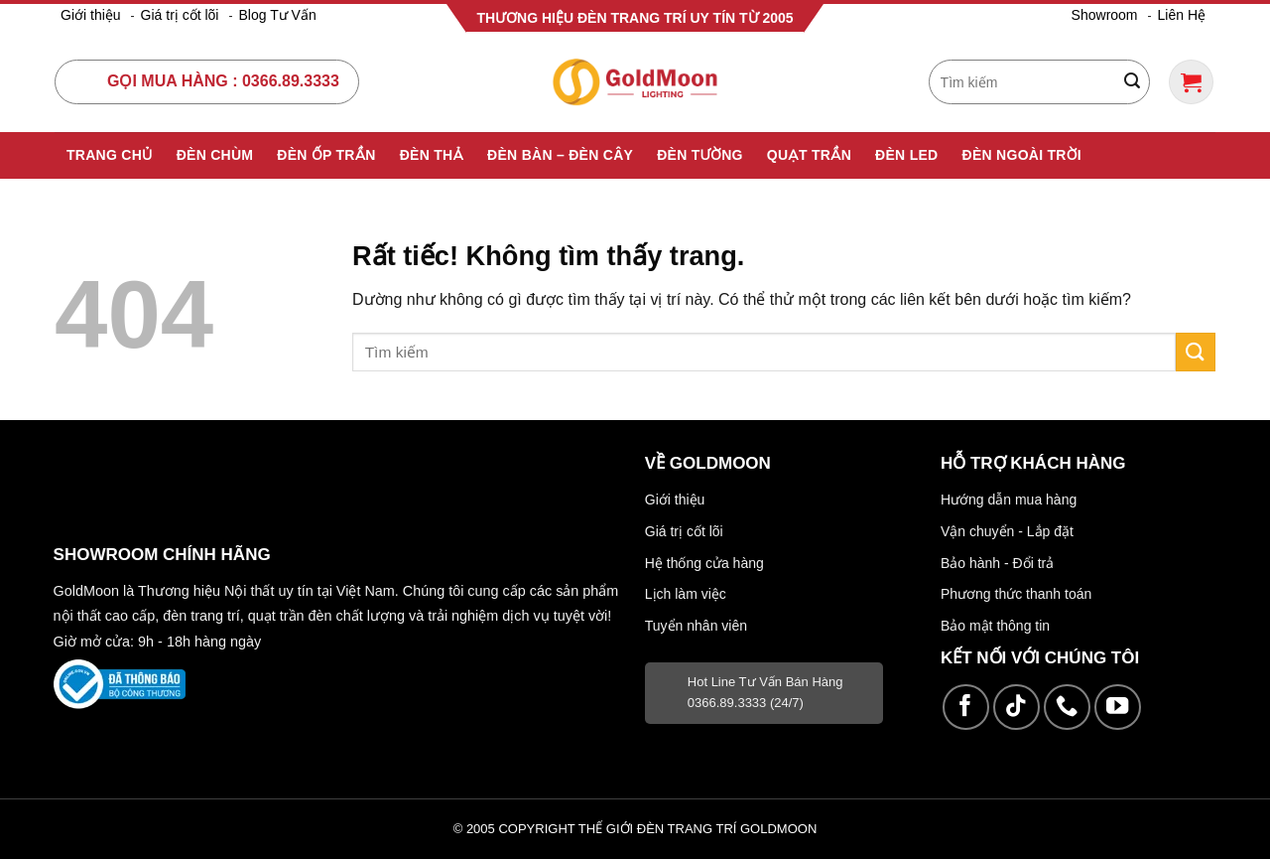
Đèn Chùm (215, 155)
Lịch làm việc (685, 594)
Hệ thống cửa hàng (704, 563)
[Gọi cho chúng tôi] (1067, 707)
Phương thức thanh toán (1016, 594)
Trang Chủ (109, 155)
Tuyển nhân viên (696, 626)
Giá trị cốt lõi (180, 15)
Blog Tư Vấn (277, 15)
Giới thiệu (91, 15)
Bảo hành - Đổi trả (997, 563)
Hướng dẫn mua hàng (1009, 499)
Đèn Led (906, 155)
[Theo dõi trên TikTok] (1016, 707)
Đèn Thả (431, 155)
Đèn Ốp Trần (326, 155)
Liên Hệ (1182, 15)
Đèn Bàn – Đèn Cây (560, 155)
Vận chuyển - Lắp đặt (1007, 531)
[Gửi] (1132, 82)
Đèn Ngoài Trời (1022, 155)
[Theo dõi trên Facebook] (966, 707)
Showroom (1105, 15)
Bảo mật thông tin (995, 626)
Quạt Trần (809, 155)
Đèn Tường (700, 155)
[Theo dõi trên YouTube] (1117, 707)
